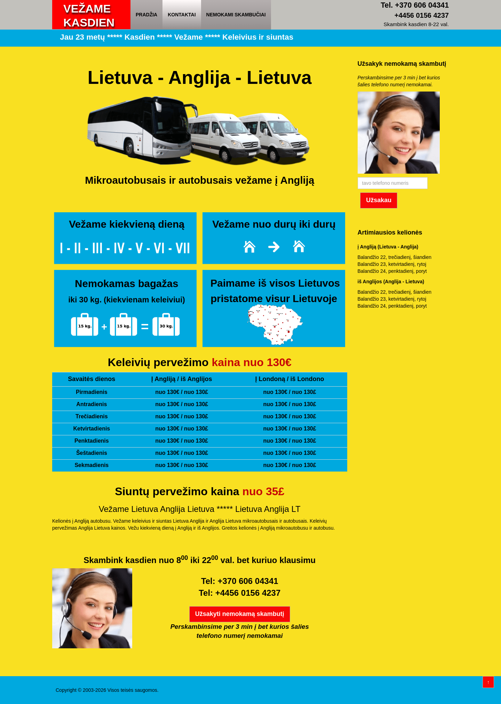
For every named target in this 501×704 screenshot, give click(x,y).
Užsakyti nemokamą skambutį (239, 613)
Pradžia (146, 14)
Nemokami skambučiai (236, 14)
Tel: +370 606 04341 (239, 581)
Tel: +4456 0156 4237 (239, 593)
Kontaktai (182, 14)
